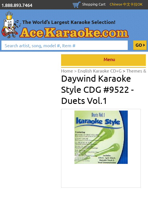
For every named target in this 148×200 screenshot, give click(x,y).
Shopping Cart (94, 4)
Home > (69, 70)
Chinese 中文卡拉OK (126, 4)
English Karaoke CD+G (100, 70)
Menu (103, 60)
